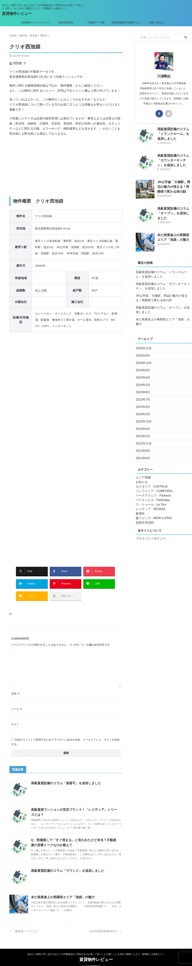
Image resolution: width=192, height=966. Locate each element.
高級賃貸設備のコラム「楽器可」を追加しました (64, 777)
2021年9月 (142, 446)
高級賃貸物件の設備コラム (126, 22)
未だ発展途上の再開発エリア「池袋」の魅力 (61, 891)
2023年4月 (142, 402)
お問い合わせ (156, 22)
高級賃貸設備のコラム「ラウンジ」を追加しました (65, 865)
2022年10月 (143, 417)
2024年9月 (142, 365)
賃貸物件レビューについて (36, 22)
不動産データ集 (96, 22)
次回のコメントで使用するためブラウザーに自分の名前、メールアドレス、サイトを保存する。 (65, 736)
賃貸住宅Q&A (65, 22)
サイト (15, 718)
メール (16, 703)
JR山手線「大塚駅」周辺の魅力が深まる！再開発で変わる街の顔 (174, 186)
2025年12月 (143, 343)
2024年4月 (142, 373)
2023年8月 (142, 387)
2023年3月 (142, 409)
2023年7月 (142, 395)
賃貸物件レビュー (17, 13)
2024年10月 (143, 358)
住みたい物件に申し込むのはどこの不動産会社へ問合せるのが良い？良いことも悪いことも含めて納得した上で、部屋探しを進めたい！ (96, 948)
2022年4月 (142, 424)
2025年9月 (142, 351)
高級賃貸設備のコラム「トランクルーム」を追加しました (163, 274)
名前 (15, 687)
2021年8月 (142, 453)
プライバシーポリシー (149, 534)
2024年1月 (142, 380)
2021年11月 (143, 439)
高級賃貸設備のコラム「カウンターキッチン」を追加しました (174, 159)
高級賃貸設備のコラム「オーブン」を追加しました (163, 310)
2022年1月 (142, 431)
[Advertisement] (66, 166)
